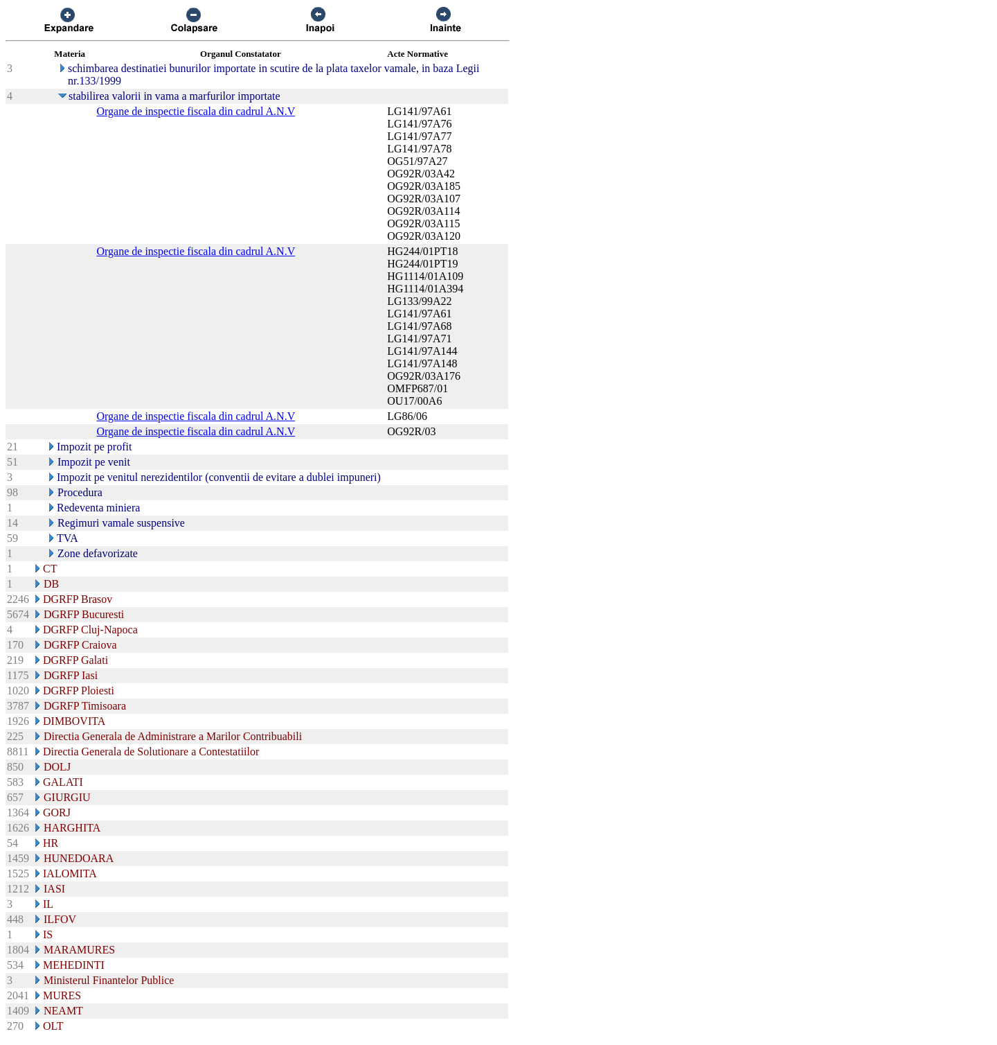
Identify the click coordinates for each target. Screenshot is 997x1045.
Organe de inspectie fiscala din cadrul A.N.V (195, 111)
